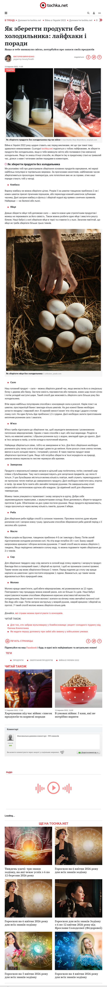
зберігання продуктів (41, 660)
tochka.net (47, 148)
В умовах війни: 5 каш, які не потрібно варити (75, 714)
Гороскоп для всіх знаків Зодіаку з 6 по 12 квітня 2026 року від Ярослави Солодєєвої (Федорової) (78, 924)
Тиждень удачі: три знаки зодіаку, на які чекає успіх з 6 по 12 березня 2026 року (27, 872)
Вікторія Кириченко (23, 56)
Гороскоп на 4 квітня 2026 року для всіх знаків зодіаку (76, 975)
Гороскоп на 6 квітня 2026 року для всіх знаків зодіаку (76, 870)
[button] (94, 13)
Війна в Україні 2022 (55, 20)
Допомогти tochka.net (30, 20)
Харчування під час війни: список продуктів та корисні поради (28, 714)
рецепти (10, 70)
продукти (18, 660)
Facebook (31, 647)
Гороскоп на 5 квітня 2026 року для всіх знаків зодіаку (26, 975)
